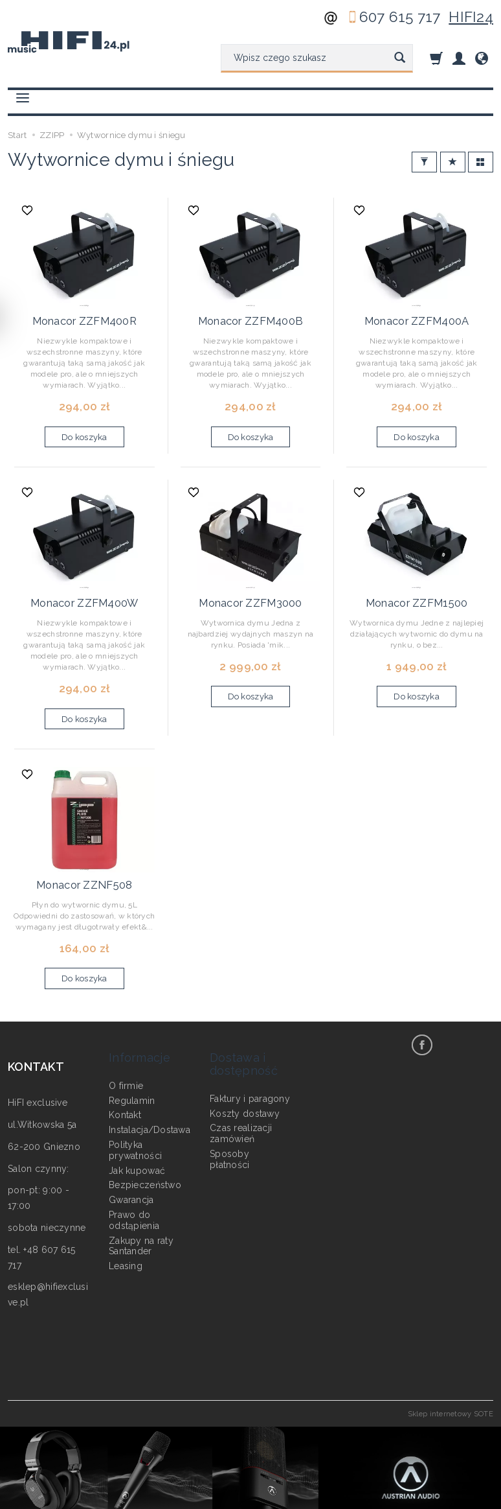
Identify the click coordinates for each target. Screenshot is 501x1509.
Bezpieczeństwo (145, 1145)
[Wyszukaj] (399, 58)
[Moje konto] (459, 58)
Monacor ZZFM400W (84, 589)
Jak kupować (137, 1130)
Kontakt (125, 1075)
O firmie (126, 1045)
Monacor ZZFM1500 (416, 589)
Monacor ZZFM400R (84, 315)
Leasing (125, 1226)
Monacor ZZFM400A (416, 315)
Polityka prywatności (135, 1110)
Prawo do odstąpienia (134, 1180)
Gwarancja (131, 1159)
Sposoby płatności (230, 1119)
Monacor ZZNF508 (84, 864)
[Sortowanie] (452, 162)
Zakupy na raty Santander (141, 1205)
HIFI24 (471, 16)
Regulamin (132, 1060)
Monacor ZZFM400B (250, 315)
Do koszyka (84, 429)
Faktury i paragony (250, 1058)
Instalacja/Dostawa (149, 1089)
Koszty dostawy (245, 1073)
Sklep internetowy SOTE (450, 1391)
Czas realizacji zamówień (241, 1093)
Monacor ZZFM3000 (250, 589)
